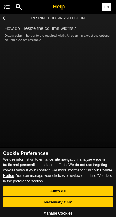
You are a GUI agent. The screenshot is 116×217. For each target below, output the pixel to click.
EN (106, 7)
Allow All (58, 192)
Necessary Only (58, 204)
